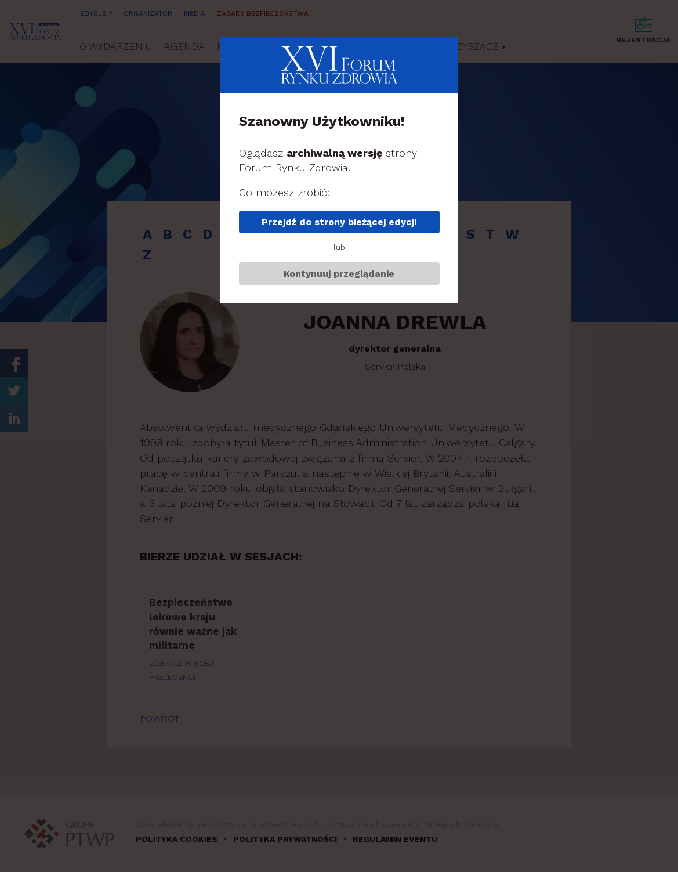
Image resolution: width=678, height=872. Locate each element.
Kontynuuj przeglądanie (339, 273)
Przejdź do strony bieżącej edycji (339, 221)
